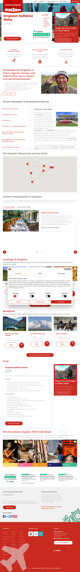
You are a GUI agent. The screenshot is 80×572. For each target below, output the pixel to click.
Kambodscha (6, 564)
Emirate (5, 547)
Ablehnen (18, 301)
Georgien (5, 549)
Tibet (20, 549)
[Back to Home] (13, 6)
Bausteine (47, 25)
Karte (45, 19)
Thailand (21, 547)
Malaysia (13, 544)
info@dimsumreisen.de (61, 538)
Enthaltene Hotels (9, 207)
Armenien (5, 534)
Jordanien (5, 562)
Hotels (46, 21)
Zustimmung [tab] (18, 273)
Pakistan (13, 559)
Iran (4, 557)
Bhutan (5, 542)
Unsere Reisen (64, 1)
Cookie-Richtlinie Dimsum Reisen (51, 506)
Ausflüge (46, 23)
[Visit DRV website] (35, 533)
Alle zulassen (61, 301)
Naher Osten (14, 552)
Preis (45, 26)
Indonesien (5, 554)
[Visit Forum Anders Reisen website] (40, 533)
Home (35, 1)
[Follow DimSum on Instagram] (13, 516)
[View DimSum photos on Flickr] (7, 516)
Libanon (13, 542)
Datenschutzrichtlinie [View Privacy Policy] (38, 568)
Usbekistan (22, 557)
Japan (4, 559)
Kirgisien (13, 534)
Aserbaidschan (6, 537)
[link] (10, 453)
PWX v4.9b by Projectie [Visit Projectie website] (53, 568)
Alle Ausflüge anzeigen (40, 305)
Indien (4, 552)
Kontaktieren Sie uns (63, 40)
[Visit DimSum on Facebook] (4, 516)
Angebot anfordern (12, 38)
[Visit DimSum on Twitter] (60, 550)
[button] (16, 109)
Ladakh (13, 537)
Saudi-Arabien (21, 533)
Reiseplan (47, 18)
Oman (12, 557)
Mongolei (13, 547)
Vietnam (21, 559)
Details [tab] (40, 273)
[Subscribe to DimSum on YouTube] (15, 516)
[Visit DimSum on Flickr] (58, 550)
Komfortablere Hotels (23, 207)
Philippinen (14, 562)
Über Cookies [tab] (61, 273)
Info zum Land (52, 1)
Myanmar (13, 549)
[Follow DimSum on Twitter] (10, 516)
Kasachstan (14, 532)
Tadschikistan (22, 542)
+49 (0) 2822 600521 (68, 4)
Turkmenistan (22, 554)
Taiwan (21, 544)
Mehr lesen (9, 94)
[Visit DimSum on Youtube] (57, 550)
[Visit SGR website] (30, 533)
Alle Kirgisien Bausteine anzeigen (40, 355)
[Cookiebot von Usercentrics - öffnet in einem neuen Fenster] (65, 269)
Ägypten (5, 532)
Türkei (20, 552)
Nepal (12, 554)
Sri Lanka (21, 537)
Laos (12, 539)
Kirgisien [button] (42, 1)
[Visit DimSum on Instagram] (56, 550)
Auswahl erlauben (40, 301)
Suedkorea (21, 539)
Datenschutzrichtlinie (47, 508)
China (4, 544)
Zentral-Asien (22, 562)
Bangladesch (6, 539)
